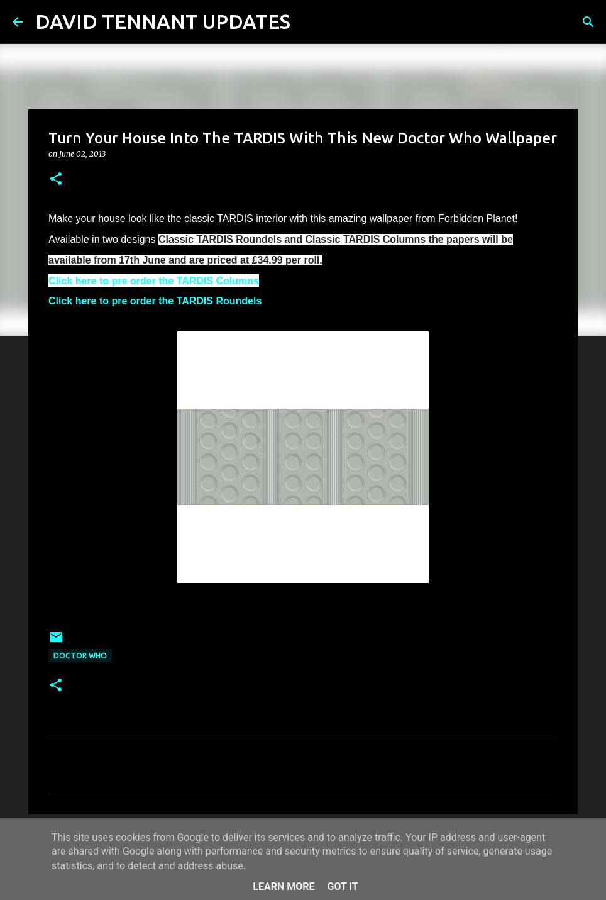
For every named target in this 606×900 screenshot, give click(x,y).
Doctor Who (80, 656)
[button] (55, 179)
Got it (342, 886)
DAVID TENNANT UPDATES (162, 21)
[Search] (308, 22)
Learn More (283, 886)
